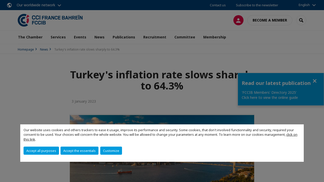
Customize (111, 150)
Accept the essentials (79, 150)
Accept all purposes (41, 150)
